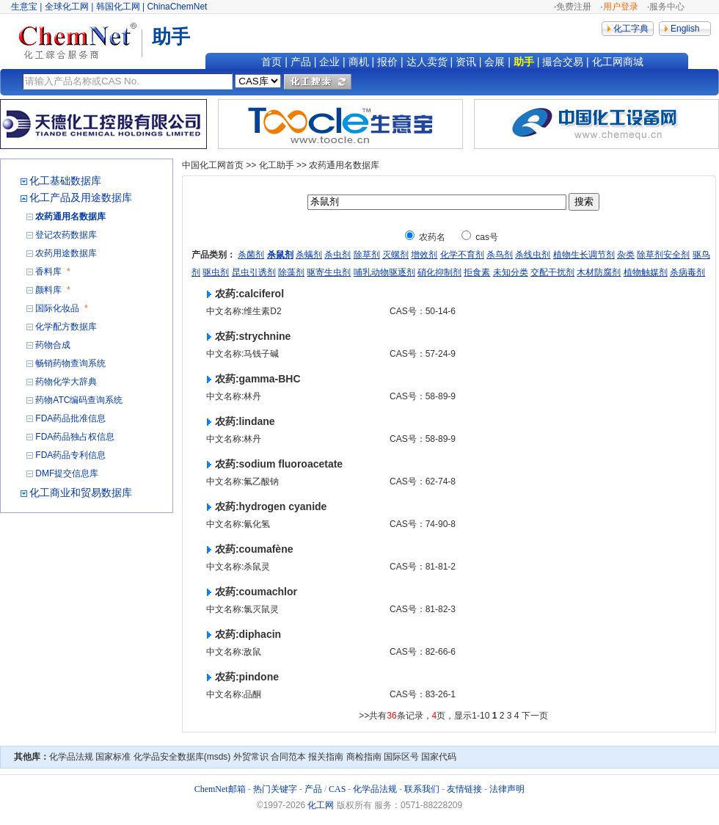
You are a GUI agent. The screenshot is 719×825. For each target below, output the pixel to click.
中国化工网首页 (213, 165)
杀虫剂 (337, 255)
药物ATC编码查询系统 (79, 400)
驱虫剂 (215, 272)
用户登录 (620, 6)
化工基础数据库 (65, 180)
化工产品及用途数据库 (80, 197)
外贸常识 (251, 757)
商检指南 (364, 757)
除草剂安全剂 (663, 255)
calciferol (261, 293)
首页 (271, 62)
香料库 (48, 271)
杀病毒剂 (687, 272)
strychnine (265, 336)
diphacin (260, 634)
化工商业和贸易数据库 (80, 492)
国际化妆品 (57, 308)
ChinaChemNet (177, 6)
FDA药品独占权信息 (74, 437)
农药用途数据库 (66, 253)
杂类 (626, 255)
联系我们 (421, 789)
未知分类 (510, 272)
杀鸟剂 (499, 255)
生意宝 (24, 6)
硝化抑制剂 (439, 272)
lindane (257, 421)
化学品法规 (71, 757)
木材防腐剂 (599, 272)
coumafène (266, 549)
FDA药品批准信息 (70, 418)
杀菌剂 (251, 255)
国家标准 (113, 757)
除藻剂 (291, 272)
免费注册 (573, 6)
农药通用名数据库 (70, 216)
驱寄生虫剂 (329, 272)
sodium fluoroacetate (291, 464)
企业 (329, 62)
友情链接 (464, 789)
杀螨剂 (309, 255)
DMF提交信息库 (66, 473)
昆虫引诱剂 (254, 272)
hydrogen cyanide (283, 506)
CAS (337, 789)
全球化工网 (67, 6)
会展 (494, 62)
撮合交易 (562, 62)
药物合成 (52, 345)
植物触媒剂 (646, 272)
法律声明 (507, 789)
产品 (301, 62)
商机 (358, 62)
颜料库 (48, 290)
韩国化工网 (118, 6)
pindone (259, 677)
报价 (387, 62)
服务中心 (667, 6)
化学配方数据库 (66, 326)
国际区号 (401, 757)
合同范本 (288, 757)
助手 (524, 62)
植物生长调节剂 (584, 255)
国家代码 (438, 757)
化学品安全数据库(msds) (182, 757)
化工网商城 (617, 62)
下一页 (535, 715)
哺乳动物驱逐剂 (384, 272)
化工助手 (276, 165)
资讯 (466, 62)
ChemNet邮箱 (220, 789)
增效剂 (424, 255)
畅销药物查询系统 (70, 363)
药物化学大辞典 (66, 382)
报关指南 (325, 757)
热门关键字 (275, 789)
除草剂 (367, 255)
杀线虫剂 (532, 255)
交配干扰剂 (552, 272)
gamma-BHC (270, 379)
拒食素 (477, 272)
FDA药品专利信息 (70, 455)
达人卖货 (427, 62)
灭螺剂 (395, 255)
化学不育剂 (462, 255)
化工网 (320, 805)
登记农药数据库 (66, 235)
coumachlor (268, 591)
